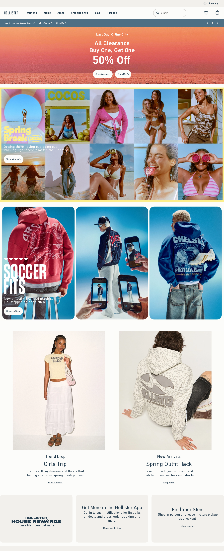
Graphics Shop (79, 12)
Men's (47, 12)
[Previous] (207, 22)
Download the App (112, 527)
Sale (97, 12)
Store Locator (188, 525)
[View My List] (206, 13)
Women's (32, 12)
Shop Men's (61, 23)
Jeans (60, 12)
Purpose (112, 12)
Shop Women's (46, 23)
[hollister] (12, 13)
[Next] (217, 22)
